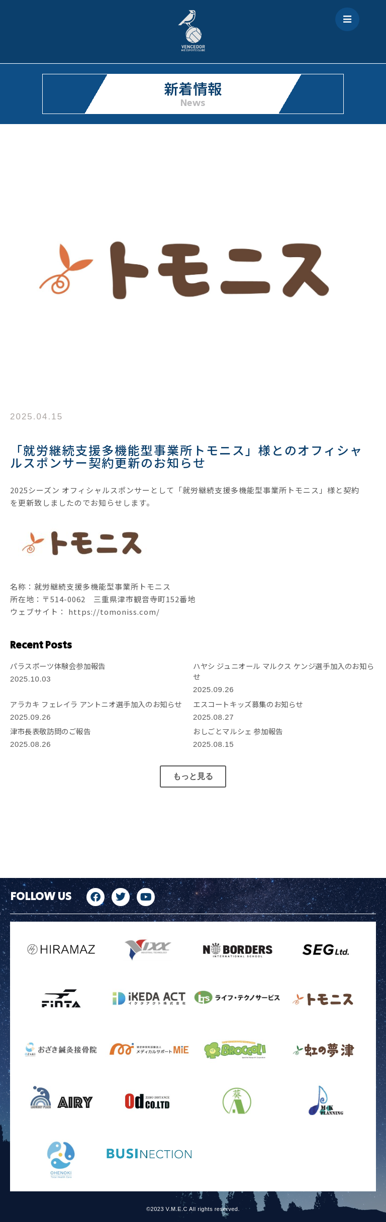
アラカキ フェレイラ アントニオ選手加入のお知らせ (96, 704)
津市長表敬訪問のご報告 (50, 731)
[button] (193, 776)
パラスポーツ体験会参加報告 (58, 665)
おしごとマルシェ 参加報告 (238, 731)
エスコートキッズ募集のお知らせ (248, 704)
